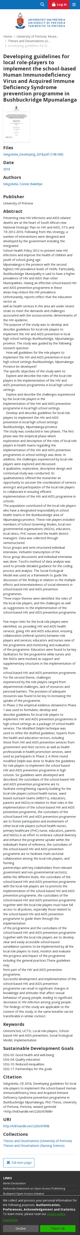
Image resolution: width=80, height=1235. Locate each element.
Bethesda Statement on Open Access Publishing (34, 1188)
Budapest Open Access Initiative (23, 1193)
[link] (33, 154)
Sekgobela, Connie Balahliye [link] (22, 184)
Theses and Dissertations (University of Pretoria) (29, 41)
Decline (21, 1228)
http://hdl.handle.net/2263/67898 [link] (26, 1126)
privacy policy (56, 1214)
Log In (60, 3)
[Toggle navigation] (74, 4)
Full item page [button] (19, 1162)
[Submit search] (42, 4)
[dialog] (40, 1215)
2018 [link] (6, 169)
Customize (10, 1220)
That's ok (58, 1228)
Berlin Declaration (14, 1183)
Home (7, 36)
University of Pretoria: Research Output (38, 36)
